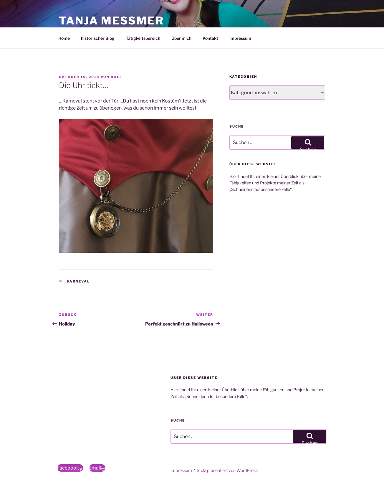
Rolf (116, 77)
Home (64, 38)
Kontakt (210, 38)
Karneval (78, 281)
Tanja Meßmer (111, 20)
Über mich (181, 38)
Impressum (240, 38)
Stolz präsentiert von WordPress (227, 470)
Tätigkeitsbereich (143, 38)
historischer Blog (98, 38)
